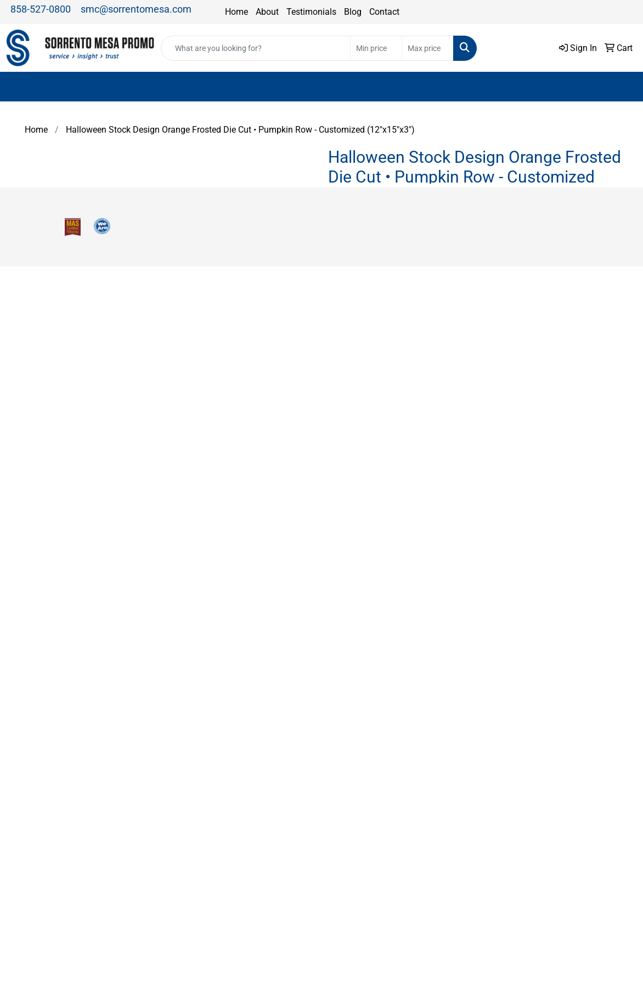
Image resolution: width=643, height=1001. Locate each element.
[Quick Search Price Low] (376, 48)
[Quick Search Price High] (428, 48)
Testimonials (311, 12)
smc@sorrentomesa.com (136, 9)
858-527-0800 (40, 9)
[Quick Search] (256, 48)
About (267, 12)
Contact (384, 12)
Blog (353, 12)
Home (236, 12)
